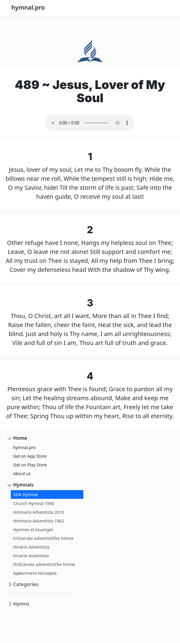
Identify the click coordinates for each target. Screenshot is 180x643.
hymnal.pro (24, 447)
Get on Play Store (30, 465)
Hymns (21, 603)
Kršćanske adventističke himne (43, 538)
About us (22, 473)
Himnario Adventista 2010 (38, 512)
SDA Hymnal (25, 494)
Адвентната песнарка (35, 573)
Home (20, 438)
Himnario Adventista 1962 (38, 521)
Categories (25, 584)
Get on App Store (30, 456)
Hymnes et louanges (33, 529)
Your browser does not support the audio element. (90, 123)
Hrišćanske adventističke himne (44, 564)
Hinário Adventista (31, 547)
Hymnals (23, 484)
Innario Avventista (31, 555)
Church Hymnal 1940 (33, 503)
